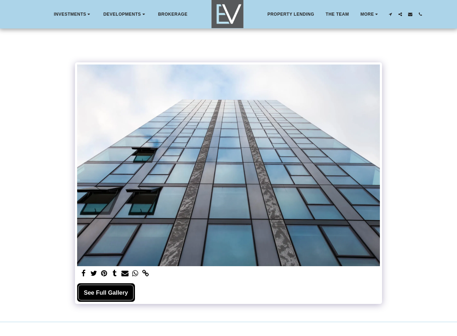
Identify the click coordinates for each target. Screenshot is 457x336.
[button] (73, 14)
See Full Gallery (106, 292)
